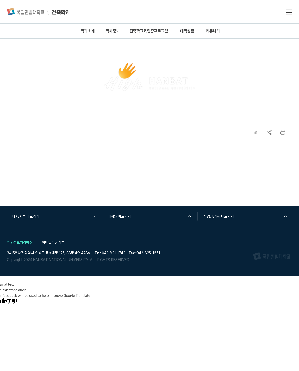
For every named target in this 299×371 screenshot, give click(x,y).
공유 (269, 132)
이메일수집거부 (53, 242)
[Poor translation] (11, 301)
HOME (256, 132)
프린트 (283, 132)
